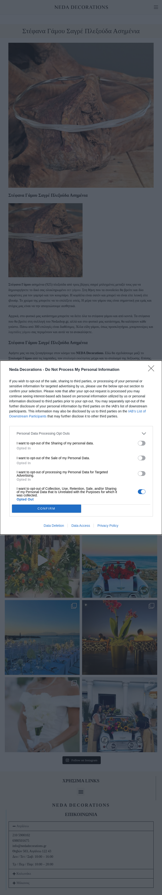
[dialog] (81, 448)
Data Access (80, 525)
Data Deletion (54, 525)
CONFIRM (47, 508)
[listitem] (81, 433)
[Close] (152, 369)
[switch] (141, 443)
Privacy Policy (107, 525)
